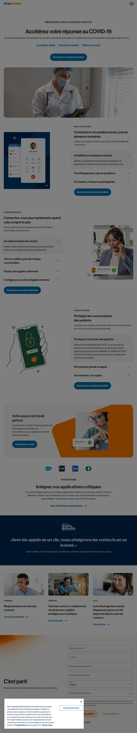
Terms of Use (47, 725)
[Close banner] (81, 701)
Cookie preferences (71, 708)
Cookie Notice (20, 725)
